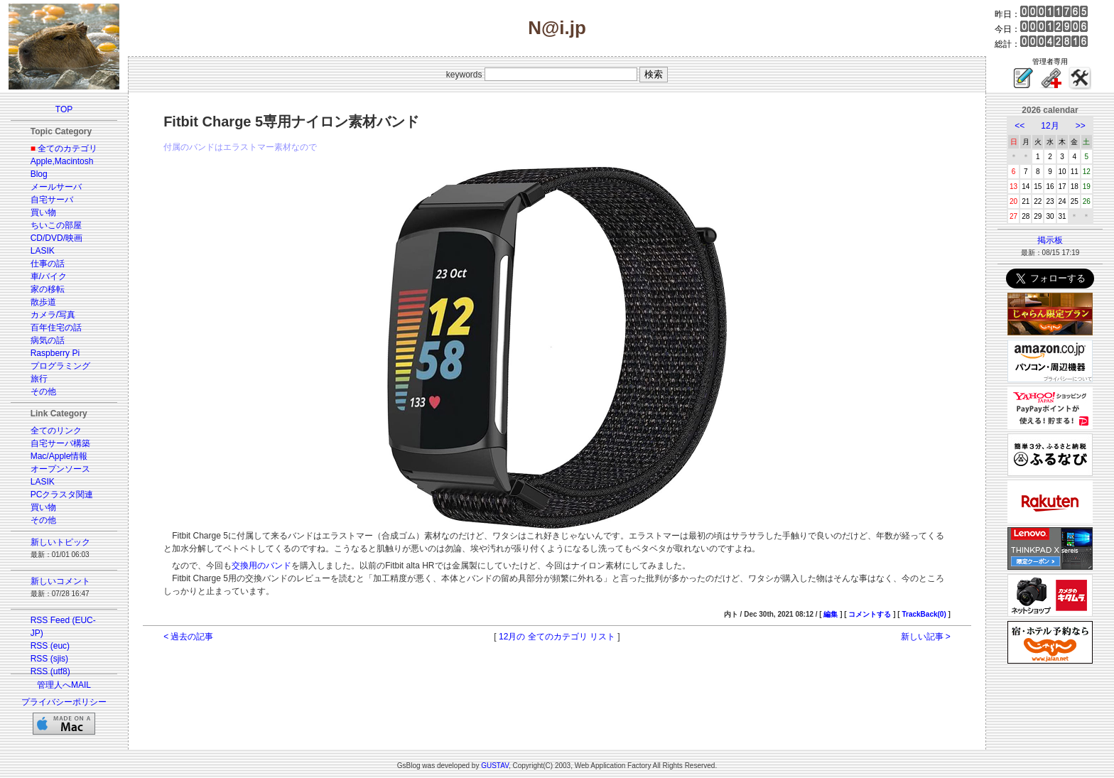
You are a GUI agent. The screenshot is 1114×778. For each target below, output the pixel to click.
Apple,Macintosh (62, 161)
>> (1081, 126)
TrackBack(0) (924, 614)
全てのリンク (56, 431)
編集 (830, 614)
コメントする (869, 614)
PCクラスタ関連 (62, 494)
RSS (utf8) (50, 671)
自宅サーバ (52, 200)
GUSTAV (495, 765)
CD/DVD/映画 (56, 238)
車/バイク (49, 276)
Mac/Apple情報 (59, 456)
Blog (39, 174)
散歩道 (43, 302)
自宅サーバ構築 (60, 443)
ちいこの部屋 (56, 225)
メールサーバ (56, 187)
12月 (1050, 126)
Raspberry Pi (55, 353)
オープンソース (60, 469)
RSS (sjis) (49, 659)
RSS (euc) (50, 646)
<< (1019, 126)
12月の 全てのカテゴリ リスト (557, 637)
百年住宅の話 (56, 328)
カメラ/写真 (53, 315)
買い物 (43, 212)
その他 (43, 391)
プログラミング (60, 366)
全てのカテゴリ (67, 148)
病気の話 (48, 340)
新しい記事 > (926, 637)
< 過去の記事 (188, 637)
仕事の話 (48, 264)
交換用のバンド (261, 566)
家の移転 (48, 289)
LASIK (43, 251)
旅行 (39, 379)
